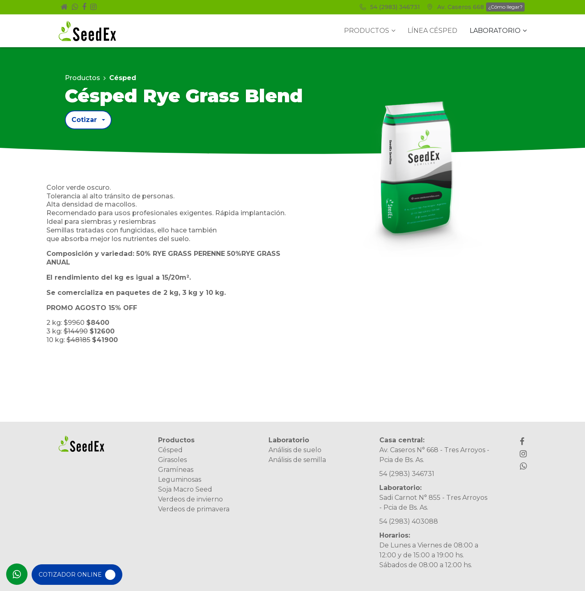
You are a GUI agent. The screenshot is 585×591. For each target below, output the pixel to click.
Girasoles (172, 460)
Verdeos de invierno (190, 499)
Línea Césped (432, 30)
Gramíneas (175, 470)
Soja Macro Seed (185, 489)
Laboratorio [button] (498, 30)
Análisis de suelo (294, 450)
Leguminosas (179, 479)
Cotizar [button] (84, 120)
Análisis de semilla (297, 460)
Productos (82, 78)
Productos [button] (369, 30)
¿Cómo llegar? (505, 7)
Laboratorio (288, 440)
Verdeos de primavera (193, 509)
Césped (170, 450)
